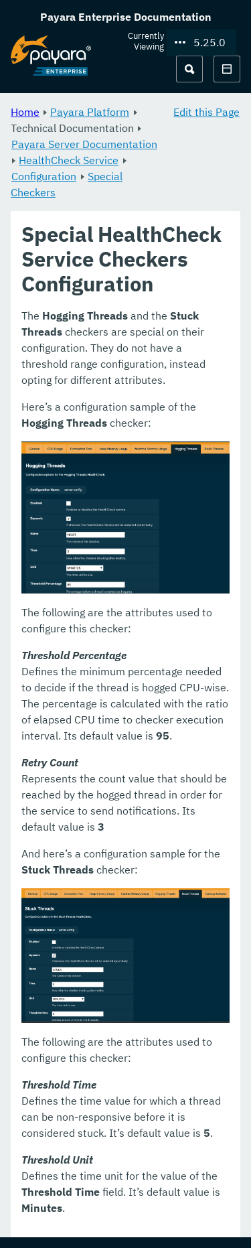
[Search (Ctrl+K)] (189, 69)
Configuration (43, 176)
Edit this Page (206, 112)
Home (25, 112)
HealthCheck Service (68, 160)
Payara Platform (89, 112)
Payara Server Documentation (84, 144)
